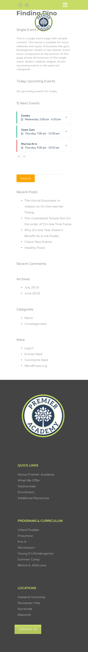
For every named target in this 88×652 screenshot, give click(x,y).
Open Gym (44, 133)
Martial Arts (44, 147)
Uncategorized (35, 324)
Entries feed (33, 354)
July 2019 (31, 287)
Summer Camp (29, 559)
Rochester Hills (29, 603)
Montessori (27, 548)
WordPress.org (35, 366)
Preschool (25, 536)
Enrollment (26, 492)
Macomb (24, 615)
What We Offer (29, 480)
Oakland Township (31, 597)
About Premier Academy (36, 475)
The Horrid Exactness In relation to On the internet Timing (43, 206)
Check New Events (38, 242)
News (28, 318)
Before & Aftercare (32, 565)
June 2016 (32, 293)
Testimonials (27, 486)
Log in (28, 348)
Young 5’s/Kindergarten (36, 554)
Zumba (44, 119)
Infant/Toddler (28, 530)
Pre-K (22, 542)
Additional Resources (33, 498)
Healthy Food (34, 248)
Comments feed (36, 360)
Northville (25, 609)
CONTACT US (28, 629)
